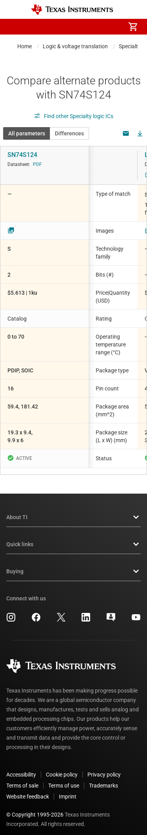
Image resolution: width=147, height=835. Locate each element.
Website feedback (27, 790)
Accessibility (21, 768)
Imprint (67, 790)
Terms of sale (22, 779)
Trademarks (103, 779)
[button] (14, 27)
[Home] (72, 9)
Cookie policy (62, 768)
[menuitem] (67, 27)
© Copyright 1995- (35, 808)
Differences (69, 133)
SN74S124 (22, 155)
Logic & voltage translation (75, 46)
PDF (37, 164)
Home (24, 46)
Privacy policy (104, 768)
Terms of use (63, 779)
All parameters (26, 133)
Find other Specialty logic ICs (73, 116)
